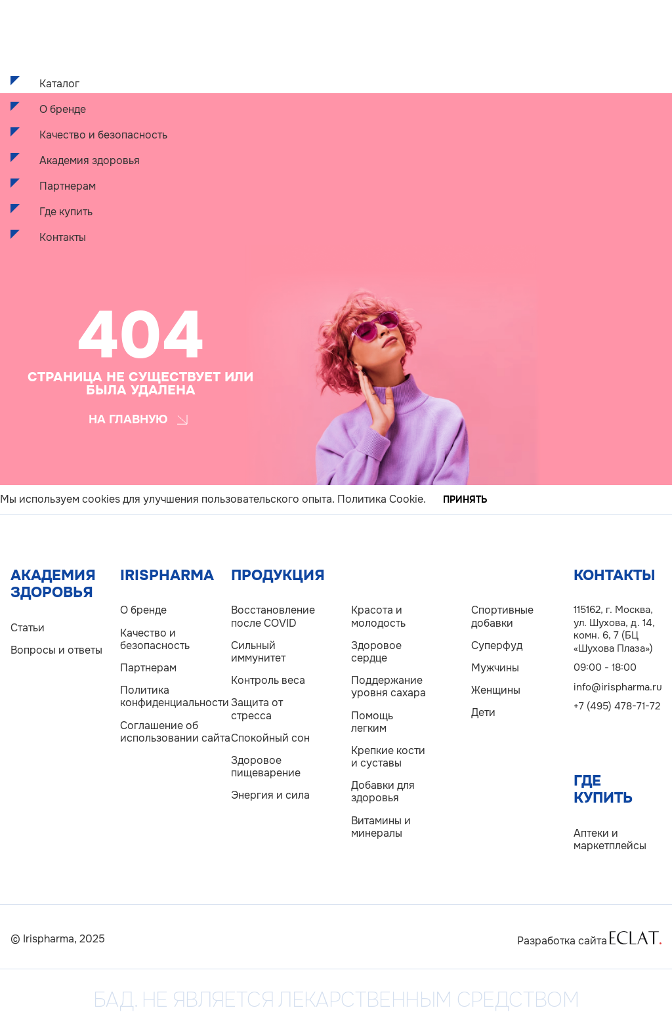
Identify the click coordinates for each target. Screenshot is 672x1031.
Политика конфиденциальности (174, 696)
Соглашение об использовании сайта (175, 731)
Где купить (66, 212)
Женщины (495, 690)
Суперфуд (496, 645)
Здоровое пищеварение (266, 766)
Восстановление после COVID (271, 616)
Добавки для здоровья (383, 791)
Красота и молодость (378, 616)
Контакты (62, 237)
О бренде (62, 109)
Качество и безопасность (103, 135)
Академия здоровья (89, 160)
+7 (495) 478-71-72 (617, 706)
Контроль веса (268, 680)
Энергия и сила (270, 795)
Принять (465, 499)
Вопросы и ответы (56, 650)
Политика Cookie (380, 499)
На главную (138, 419)
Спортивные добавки (502, 616)
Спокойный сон (270, 738)
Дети (483, 712)
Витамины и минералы (381, 826)
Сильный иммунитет (258, 651)
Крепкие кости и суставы (388, 756)
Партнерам (67, 186)
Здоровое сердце (376, 651)
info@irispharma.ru (618, 687)
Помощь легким (372, 721)
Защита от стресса (257, 708)
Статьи (27, 627)
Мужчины (495, 668)
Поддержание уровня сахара (388, 686)
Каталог (59, 84)
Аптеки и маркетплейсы (610, 839)
